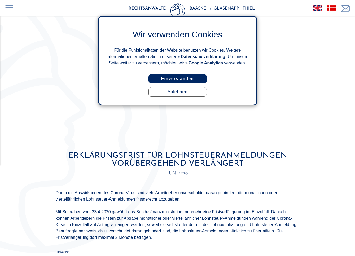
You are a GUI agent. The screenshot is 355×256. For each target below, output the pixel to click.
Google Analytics (206, 63)
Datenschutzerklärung (203, 56)
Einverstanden (177, 78)
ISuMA (293, 246)
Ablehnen (178, 92)
